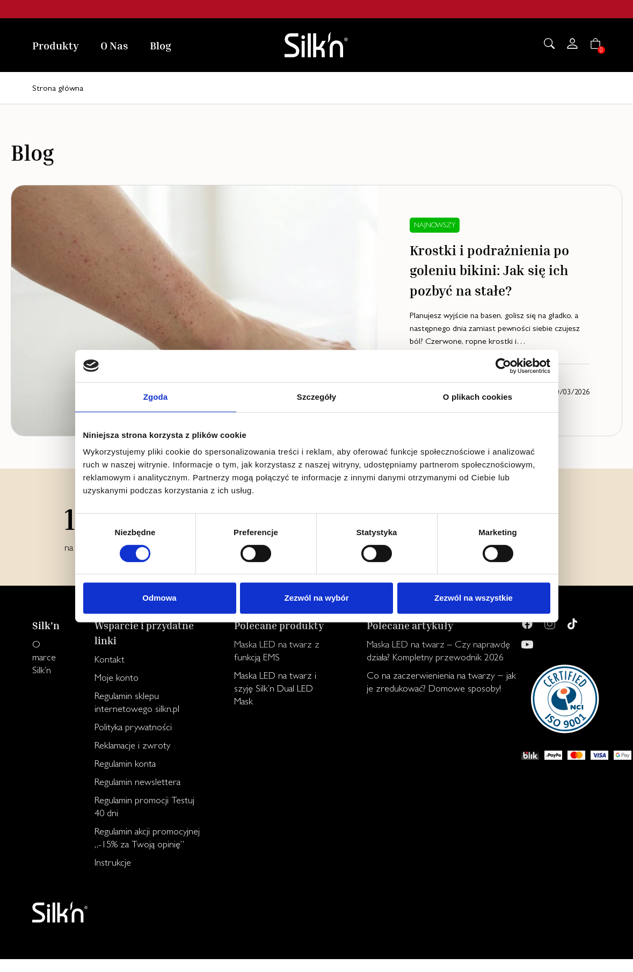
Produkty (55, 45)
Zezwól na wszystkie (473, 597)
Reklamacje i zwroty (132, 745)
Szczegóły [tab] (316, 396)
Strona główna (57, 88)
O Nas (114, 45)
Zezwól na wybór (316, 597)
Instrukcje (112, 862)
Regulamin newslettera (137, 781)
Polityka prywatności (133, 726)
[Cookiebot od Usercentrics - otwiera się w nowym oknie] (503, 366)
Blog (160, 45)
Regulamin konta (125, 763)
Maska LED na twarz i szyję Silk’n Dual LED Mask (275, 688)
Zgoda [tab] (155, 396)
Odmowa (159, 597)
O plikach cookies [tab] (477, 396)
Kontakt (109, 659)
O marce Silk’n (44, 656)
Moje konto (116, 677)
